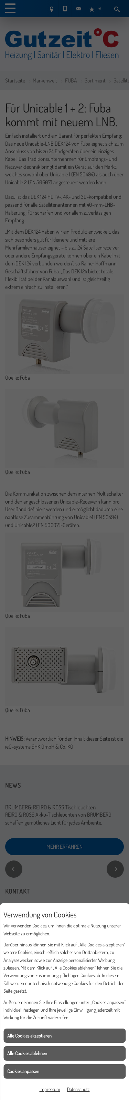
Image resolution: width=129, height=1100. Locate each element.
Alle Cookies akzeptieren (29, 1036)
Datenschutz (78, 1089)
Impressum (50, 1089)
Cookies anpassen (23, 1071)
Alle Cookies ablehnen (27, 1053)
